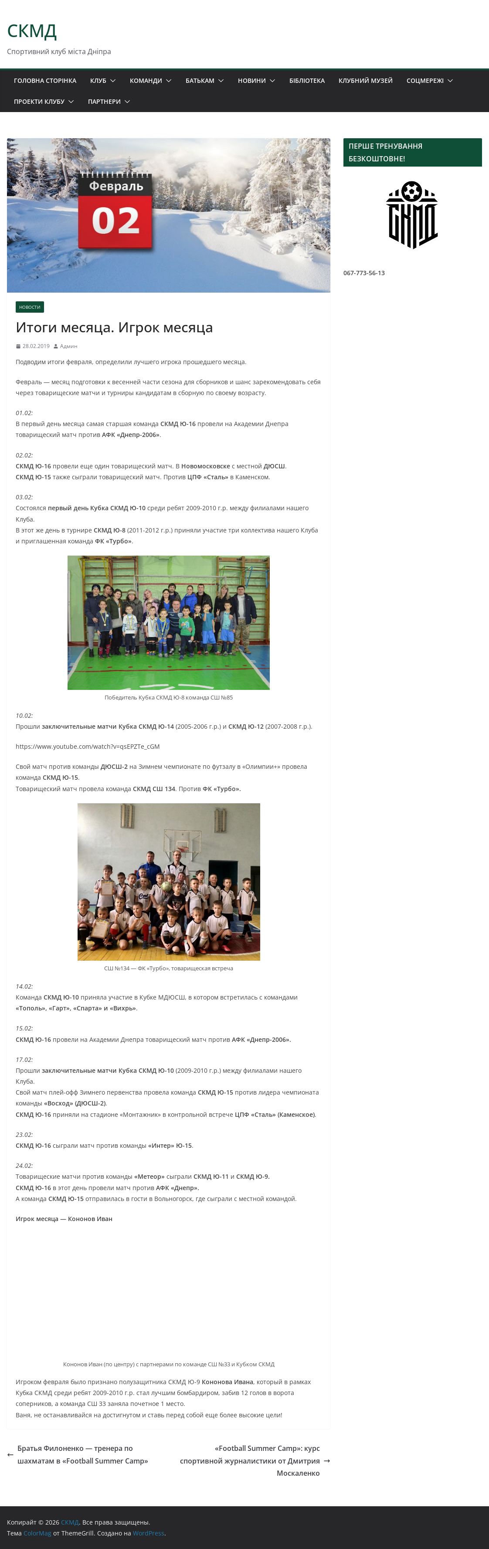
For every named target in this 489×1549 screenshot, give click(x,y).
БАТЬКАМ (200, 80)
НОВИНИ (252, 80)
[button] (111, 81)
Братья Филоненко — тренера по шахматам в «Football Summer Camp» (77, 1454)
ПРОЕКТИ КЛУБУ (39, 101)
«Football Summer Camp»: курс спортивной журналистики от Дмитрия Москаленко (255, 1460)
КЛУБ (98, 80)
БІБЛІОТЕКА (307, 80)
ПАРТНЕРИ (104, 101)
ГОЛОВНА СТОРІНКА (45, 80)
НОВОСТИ (30, 307)
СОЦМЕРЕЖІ (425, 80)
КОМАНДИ (146, 80)
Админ (69, 346)
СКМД (32, 30)
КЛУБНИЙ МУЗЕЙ (366, 80)
